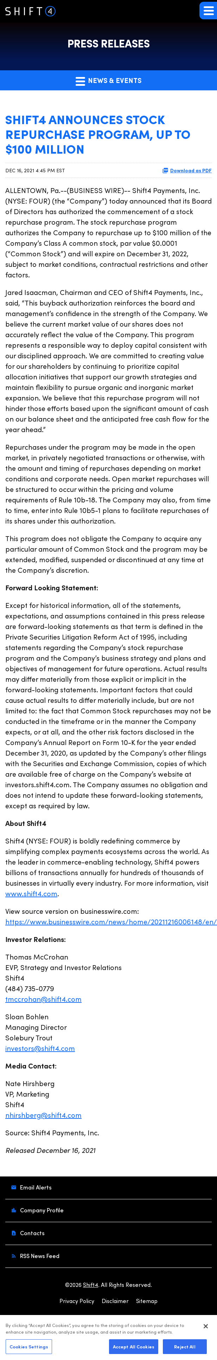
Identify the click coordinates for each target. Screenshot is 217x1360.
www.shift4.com (31, 893)
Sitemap (147, 1301)
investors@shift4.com (40, 1048)
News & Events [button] (108, 80)
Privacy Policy (76, 1301)
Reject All (184, 1349)
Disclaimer (115, 1301)
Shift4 (90, 1284)
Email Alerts (35, 1187)
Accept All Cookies (133, 1349)
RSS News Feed (39, 1255)
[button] (208, 10)
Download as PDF (187, 170)
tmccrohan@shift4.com (43, 998)
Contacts (32, 1233)
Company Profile (41, 1210)
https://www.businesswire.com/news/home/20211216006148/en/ (111, 921)
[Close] (205, 1329)
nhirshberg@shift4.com (43, 1115)
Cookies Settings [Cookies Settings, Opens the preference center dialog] (28, 1349)
